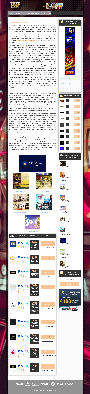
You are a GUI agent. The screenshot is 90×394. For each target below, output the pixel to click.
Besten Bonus (35, 13)
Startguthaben (66, 78)
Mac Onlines (27, 13)
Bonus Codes (66, 81)
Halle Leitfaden (66, 88)
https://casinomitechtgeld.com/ (26, 40)
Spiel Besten (19, 13)
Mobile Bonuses (67, 83)
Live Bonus (65, 85)
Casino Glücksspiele (45, 13)
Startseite (11, 13)
